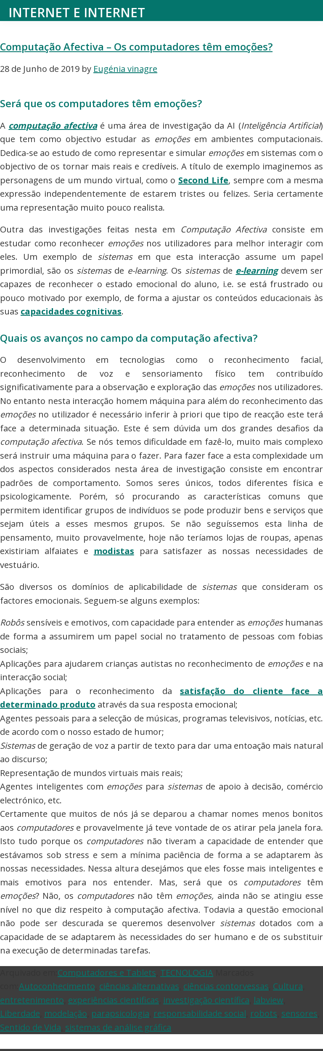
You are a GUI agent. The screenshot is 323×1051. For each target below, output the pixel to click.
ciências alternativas (139, 986)
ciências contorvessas (226, 986)
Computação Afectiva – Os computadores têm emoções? (136, 46)
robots (263, 1013)
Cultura (288, 986)
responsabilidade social (200, 1013)
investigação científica (206, 1000)
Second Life (203, 180)
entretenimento (32, 1000)
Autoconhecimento (57, 986)
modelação (65, 1013)
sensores (299, 1013)
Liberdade (20, 1013)
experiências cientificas (113, 1000)
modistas (114, 551)
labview (268, 1000)
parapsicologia (120, 1013)
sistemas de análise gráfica (118, 1027)
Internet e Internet (76, 12)
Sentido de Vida (30, 1027)
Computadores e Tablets (107, 972)
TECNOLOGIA (186, 972)
